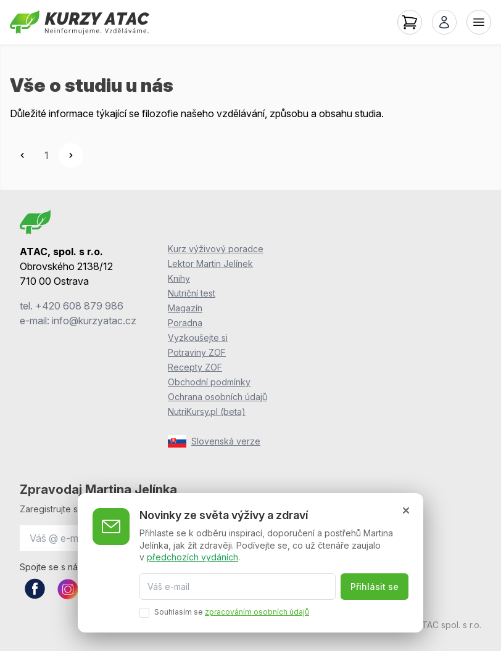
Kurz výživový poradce (215, 249)
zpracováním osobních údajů (257, 611)
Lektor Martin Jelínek (210, 263)
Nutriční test (191, 293)
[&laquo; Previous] (22, 155)
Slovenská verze (214, 441)
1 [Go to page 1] (46, 155)
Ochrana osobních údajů (217, 396)
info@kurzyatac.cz (94, 320)
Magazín (185, 308)
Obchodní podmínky (209, 382)
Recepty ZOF (195, 367)
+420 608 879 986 (79, 306)
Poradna (185, 322)
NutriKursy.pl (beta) (207, 411)
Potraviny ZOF (197, 352)
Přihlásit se (374, 586)
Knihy (179, 278)
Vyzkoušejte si (198, 337)
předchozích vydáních (192, 557)
